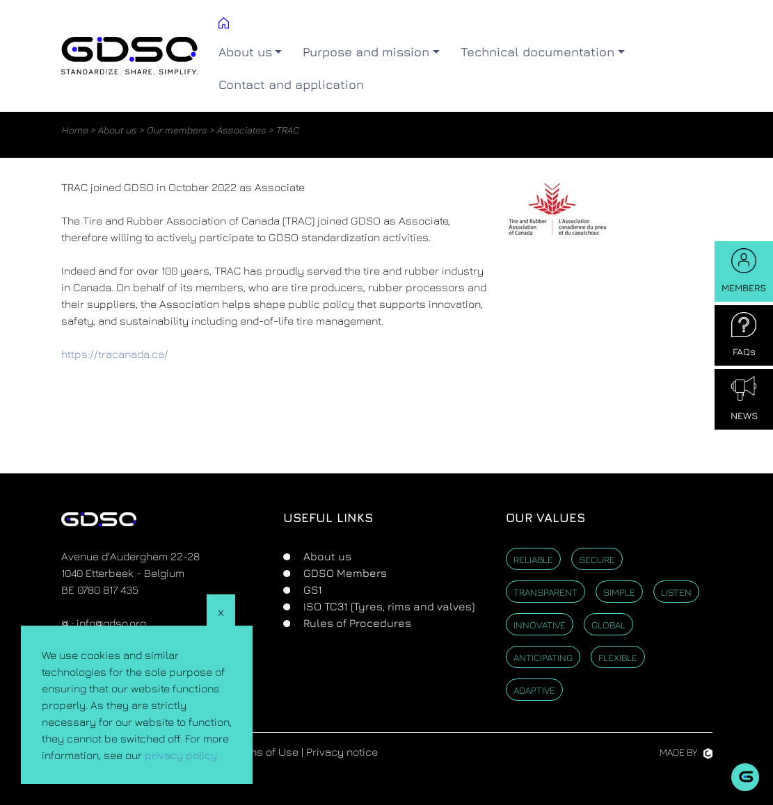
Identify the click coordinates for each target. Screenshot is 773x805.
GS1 (311, 589)
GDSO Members (344, 573)
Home (74, 130)
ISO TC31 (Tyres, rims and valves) (388, 606)
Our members (176, 130)
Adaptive (534, 690)
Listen (676, 592)
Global (608, 625)
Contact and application (291, 84)
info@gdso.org (111, 623)
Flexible (617, 657)
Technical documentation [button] (537, 51)
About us (116, 130)
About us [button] (245, 51)
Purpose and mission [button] (366, 51)
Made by (686, 752)
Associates (241, 130)
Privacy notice (342, 751)
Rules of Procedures (356, 623)
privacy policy (181, 755)
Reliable (533, 559)
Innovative (539, 625)
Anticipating (543, 657)
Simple (619, 592)
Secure (597, 559)
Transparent (545, 592)
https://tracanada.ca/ (114, 354)
